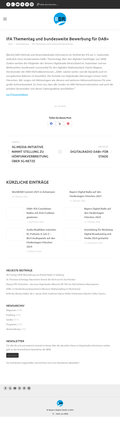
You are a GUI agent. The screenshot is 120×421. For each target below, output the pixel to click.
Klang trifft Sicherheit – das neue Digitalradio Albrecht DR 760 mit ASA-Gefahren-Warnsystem (52, 284)
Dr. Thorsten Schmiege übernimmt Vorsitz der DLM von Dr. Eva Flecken (40, 279)
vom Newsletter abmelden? (65, 362)
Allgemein (11, 310)
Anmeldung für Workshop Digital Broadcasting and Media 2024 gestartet (98, 234)
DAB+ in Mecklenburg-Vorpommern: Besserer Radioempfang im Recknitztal (43, 288)
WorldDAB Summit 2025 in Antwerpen (33, 191)
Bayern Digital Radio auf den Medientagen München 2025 (86, 193)
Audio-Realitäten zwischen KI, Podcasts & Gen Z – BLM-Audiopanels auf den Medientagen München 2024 (41, 238)
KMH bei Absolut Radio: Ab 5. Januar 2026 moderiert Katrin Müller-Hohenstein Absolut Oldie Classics (55, 293)
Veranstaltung (13, 329)
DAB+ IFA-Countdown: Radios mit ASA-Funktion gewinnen (40, 212)
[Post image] (7, 191)
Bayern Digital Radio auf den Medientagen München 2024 (97, 212)
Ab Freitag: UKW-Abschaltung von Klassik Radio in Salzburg (35, 274)
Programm (11, 324)
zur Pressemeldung (17, 94)
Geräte (9, 319)
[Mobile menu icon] (5, 19)
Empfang (10, 314)
